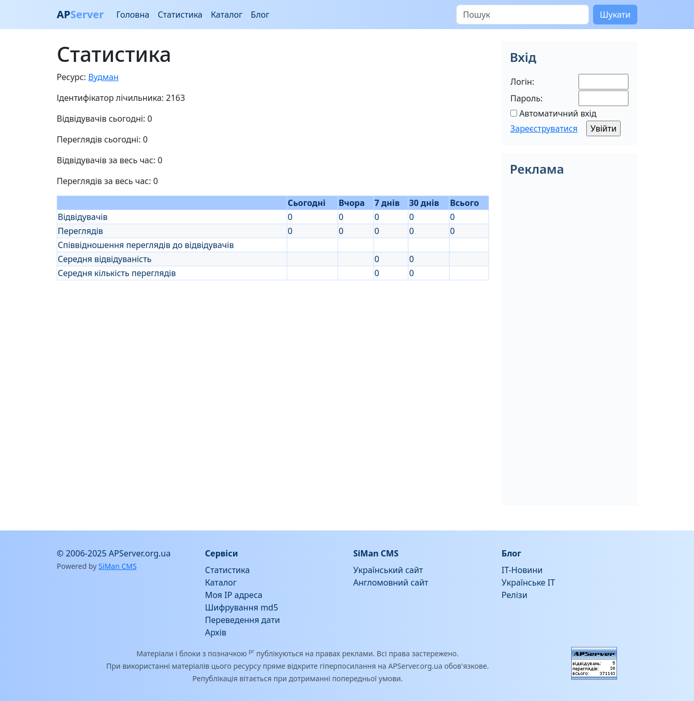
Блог (260, 14)
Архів (215, 632)
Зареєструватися (543, 128)
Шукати (615, 14)
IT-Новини (522, 570)
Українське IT (528, 582)
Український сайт (388, 570)
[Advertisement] (273, 353)
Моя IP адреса (233, 595)
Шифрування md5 (241, 607)
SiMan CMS (117, 566)
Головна (132, 14)
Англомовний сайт (390, 582)
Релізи (515, 595)
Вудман (103, 77)
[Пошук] (522, 14)
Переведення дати (242, 620)
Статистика (180, 14)
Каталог (226, 14)
